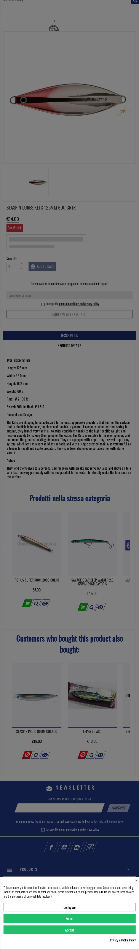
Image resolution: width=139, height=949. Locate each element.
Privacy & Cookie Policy (123, 940)
